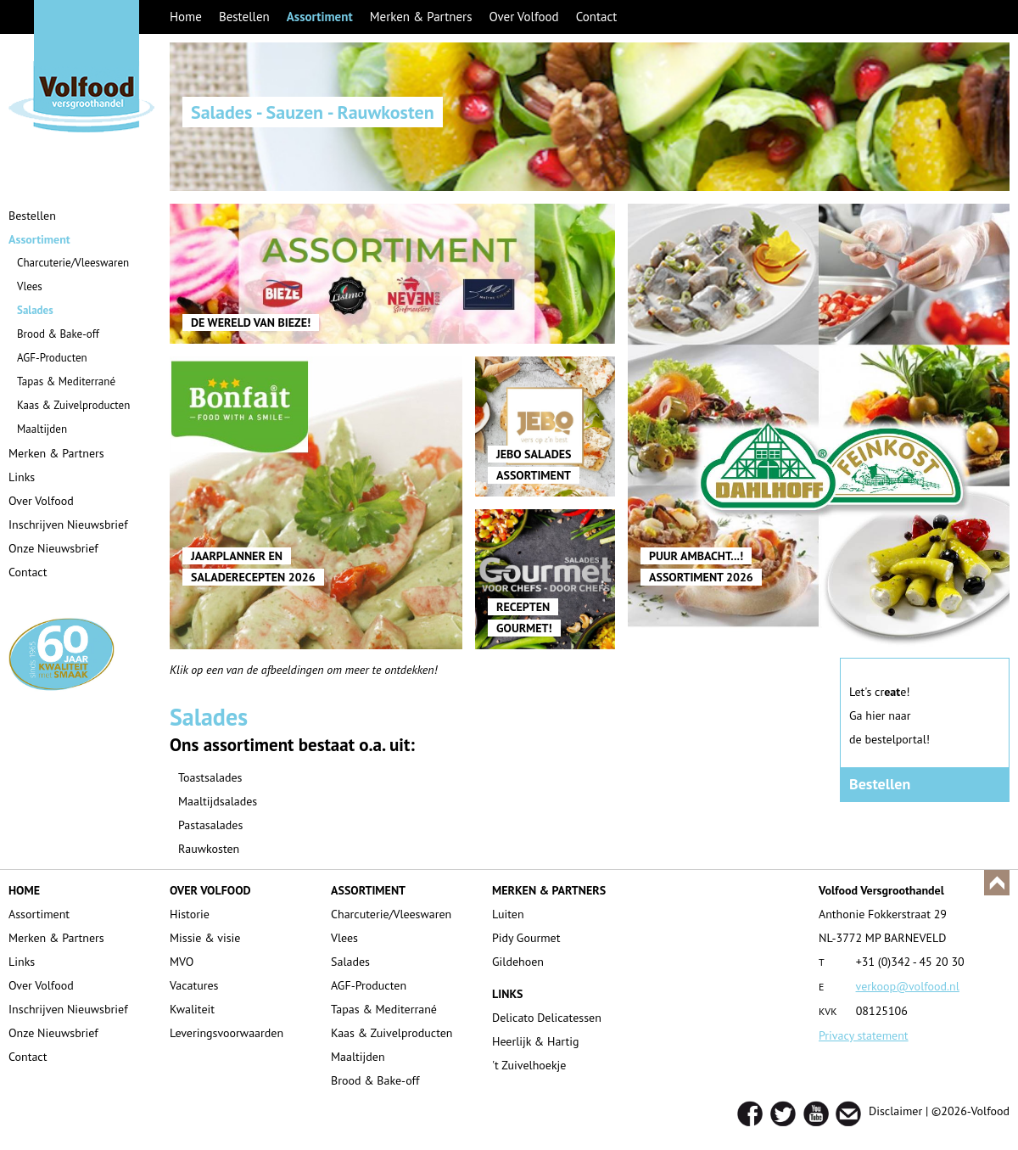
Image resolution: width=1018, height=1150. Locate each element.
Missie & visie (205, 937)
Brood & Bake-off (58, 334)
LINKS (507, 993)
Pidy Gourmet (526, 937)
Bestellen (244, 16)
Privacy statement (864, 1035)
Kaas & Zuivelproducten (73, 405)
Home (186, 16)
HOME (24, 890)
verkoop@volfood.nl (907, 986)
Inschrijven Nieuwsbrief (68, 524)
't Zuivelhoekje (529, 1065)
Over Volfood (523, 16)
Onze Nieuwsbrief (53, 548)
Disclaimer (895, 1111)
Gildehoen (518, 961)
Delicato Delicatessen (546, 1017)
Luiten (508, 914)
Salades (35, 310)
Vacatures (194, 985)
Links (21, 477)
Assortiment (320, 16)
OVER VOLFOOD (210, 890)
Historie (190, 914)
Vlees (29, 286)
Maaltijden (42, 429)
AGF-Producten (52, 358)
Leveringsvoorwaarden (226, 1033)
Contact (597, 16)
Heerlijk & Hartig (535, 1041)
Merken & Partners (421, 16)
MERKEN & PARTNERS (549, 890)
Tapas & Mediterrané (66, 381)
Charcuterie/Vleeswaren (73, 262)
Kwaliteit (192, 1009)
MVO (181, 961)
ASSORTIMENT (368, 890)
